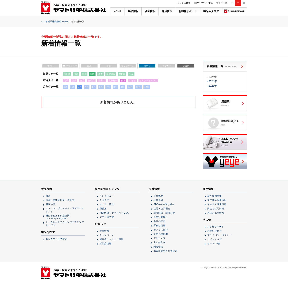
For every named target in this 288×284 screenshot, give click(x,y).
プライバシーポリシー (219, 235)
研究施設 (110, 74)
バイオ (132, 80)
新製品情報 (105, 243)
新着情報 (104, 231)
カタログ (104, 200)
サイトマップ (214, 239)
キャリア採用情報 (216, 204)
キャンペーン (127, 66)
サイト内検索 (183, 3)
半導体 (101, 80)
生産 (131, 74)
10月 (130, 87)
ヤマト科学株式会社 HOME (54, 21)
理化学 (67, 74)
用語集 (103, 208)
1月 (65, 87)
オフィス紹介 (161, 229)
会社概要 (158, 196)
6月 (101, 87)
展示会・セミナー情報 (111, 239)
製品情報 (133, 11)
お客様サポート (188, 11)
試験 (92, 74)
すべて (50, 66)
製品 (89, 66)
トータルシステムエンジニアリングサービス (65, 224)
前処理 (122, 74)
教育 (123, 80)
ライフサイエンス (148, 80)
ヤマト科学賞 (107, 217)
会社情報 (150, 11)
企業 (108, 66)
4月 (87, 87)
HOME (117, 11)
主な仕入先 (159, 238)
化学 (66, 80)
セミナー (166, 66)
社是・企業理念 (162, 208)
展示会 (147, 66)
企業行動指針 (161, 217)
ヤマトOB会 (213, 243)
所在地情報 (159, 225)
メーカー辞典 (107, 204)
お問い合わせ (214, 231)
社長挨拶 (158, 200)
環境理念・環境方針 (164, 213)
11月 (138, 87)
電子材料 (113, 80)
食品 (82, 80)
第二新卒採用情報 (216, 200)
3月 (79, 87)
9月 (122, 87)
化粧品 (91, 80)
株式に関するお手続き (165, 251)
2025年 (212, 76)
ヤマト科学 (69, 66)
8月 (115, 87)
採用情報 (167, 11)
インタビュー (107, 196)
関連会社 (158, 246)
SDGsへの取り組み (164, 204)
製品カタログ (211, 11)
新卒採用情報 (214, 196)
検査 (100, 74)
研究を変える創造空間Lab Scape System (58, 217)
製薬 (74, 80)
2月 (72, 87)
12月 (146, 87)
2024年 (212, 81)
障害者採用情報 (215, 208)
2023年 (212, 85)
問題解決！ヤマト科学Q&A (114, 213)
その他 (186, 66)
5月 (94, 87)
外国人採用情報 (215, 213)
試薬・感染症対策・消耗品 (60, 200)
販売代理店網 (161, 234)
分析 (76, 74)
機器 (48, 196)
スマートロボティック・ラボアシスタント (65, 210)
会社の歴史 (159, 221)
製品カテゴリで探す (56, 239)
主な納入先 (159, 242)
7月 (108, 87)
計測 (84, 74)
